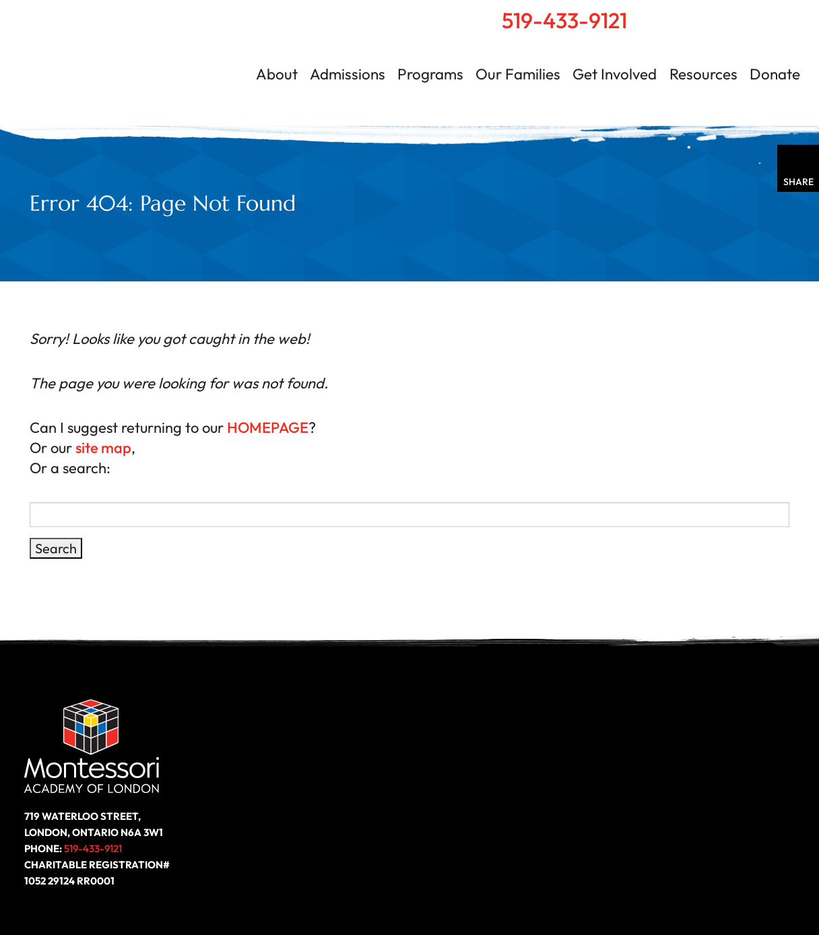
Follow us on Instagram (766, 799)
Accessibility (454, 884)
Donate (775, 74)
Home (693, 14)
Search (722, 14)
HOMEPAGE (267, 427)
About (277, 74)
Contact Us (752, 14)
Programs (430, 74)
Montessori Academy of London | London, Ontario (132, 63)
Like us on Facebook (669, 799)
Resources (703, 74)
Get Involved (614, 74)
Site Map (610, 884)
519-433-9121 (564, 20)
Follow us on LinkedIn (718, 799)
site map (103, 447)
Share (798, 182)
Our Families (518, 74)
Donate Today (278, 800)
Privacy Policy (538, 884)
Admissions (347, 74)
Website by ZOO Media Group (716, 884)
